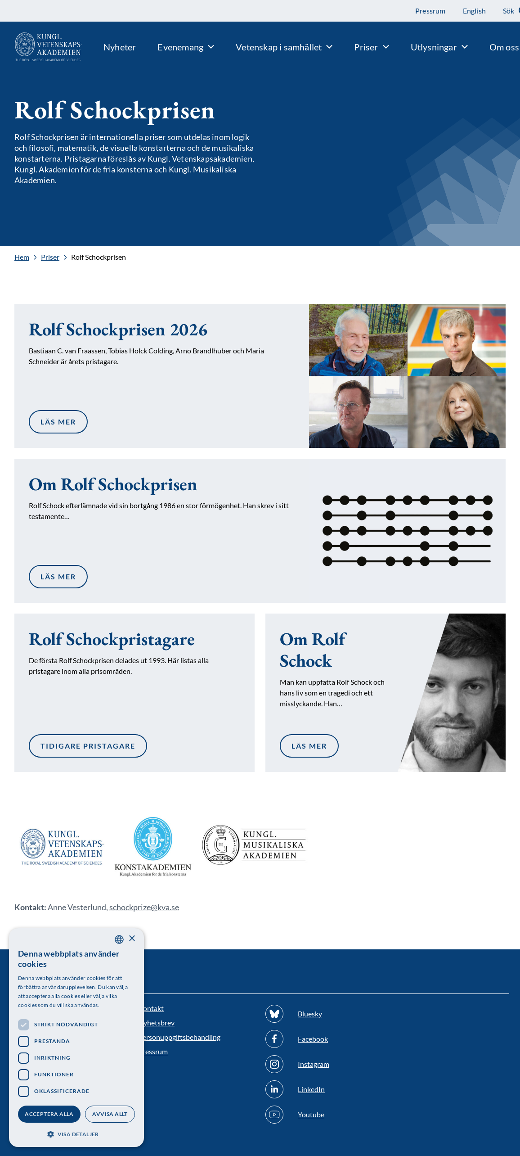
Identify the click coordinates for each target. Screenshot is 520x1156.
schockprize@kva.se (144, 907)
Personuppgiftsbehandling (179, 1037)
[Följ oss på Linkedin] (323, 1089)
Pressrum (153, 1051)
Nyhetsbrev (156, 1022)
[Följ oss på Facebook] (323, 1039)
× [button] (131, 938)
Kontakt (151, 1008)
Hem (21, 257)
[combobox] (119, 939)
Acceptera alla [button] (49, 1114)
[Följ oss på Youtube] (323, 1115)
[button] (76, 1133)
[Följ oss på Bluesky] (323, 1014)
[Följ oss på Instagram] (323, 1064)
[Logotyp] (41, 47)
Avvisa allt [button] (109, 1114)
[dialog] (76, 1037)
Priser (50, 257)
